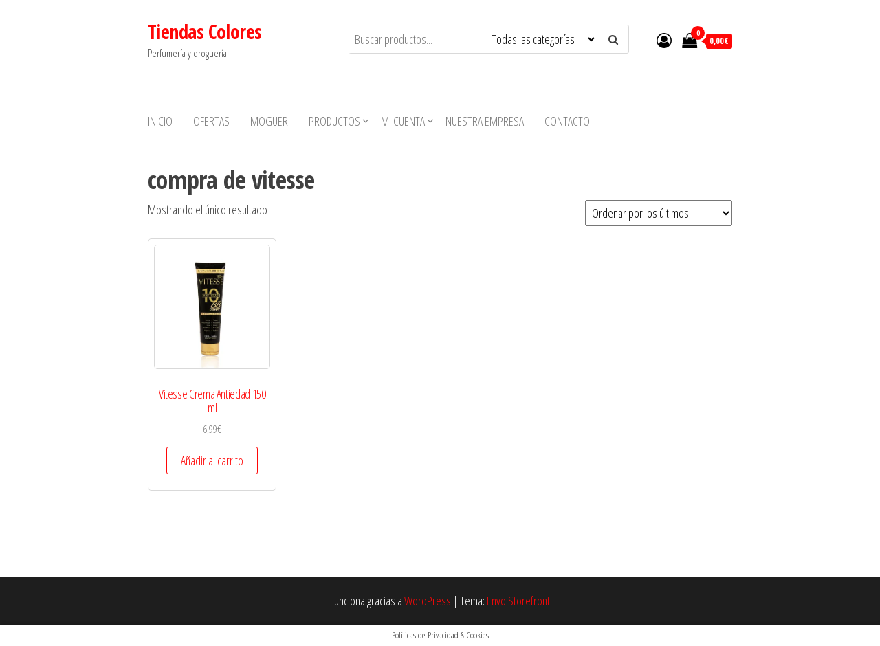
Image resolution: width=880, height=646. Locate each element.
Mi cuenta (403, 121)
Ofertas (211, 121)
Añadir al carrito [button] (212, 460)
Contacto (567, 121)
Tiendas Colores (205, 32)
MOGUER (269, 121)
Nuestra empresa (485, 121)
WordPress (427, 600)
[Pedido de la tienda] (658, 213)
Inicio (160, 121)
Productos (334, 121)
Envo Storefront (518, 600)
